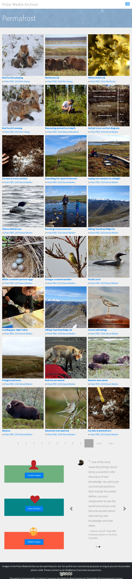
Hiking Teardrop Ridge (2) (58, 329)
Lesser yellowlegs (97, 329)
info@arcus (70, 570)
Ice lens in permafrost (99, 430)
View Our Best (34, 508)
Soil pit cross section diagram (103, 128)
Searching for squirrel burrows (61, 178)
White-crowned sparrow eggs (17, 279)
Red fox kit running (12, 128)
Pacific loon (94, 279)
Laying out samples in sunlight (104, 178)
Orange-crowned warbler (58, 279)
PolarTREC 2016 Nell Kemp (103, 81)
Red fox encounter (55, 380)
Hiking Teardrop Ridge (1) (101, 228)
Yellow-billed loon (11, 228)
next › (99, 443)
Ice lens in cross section (14, 178)
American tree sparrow (57, 430)
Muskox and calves (98, 380)
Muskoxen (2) (52, 77)
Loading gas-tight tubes (15, 329)
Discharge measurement (58, 228)
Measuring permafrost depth (60, 128)
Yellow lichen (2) (96, 77)
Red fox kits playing (12, 77)
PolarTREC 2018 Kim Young (17, 81)
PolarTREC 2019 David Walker (104, 131)
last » (111, 443)
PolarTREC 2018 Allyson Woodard (62, 131)
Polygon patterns (11, 380)
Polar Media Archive (20, 4)
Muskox (6, 430)
